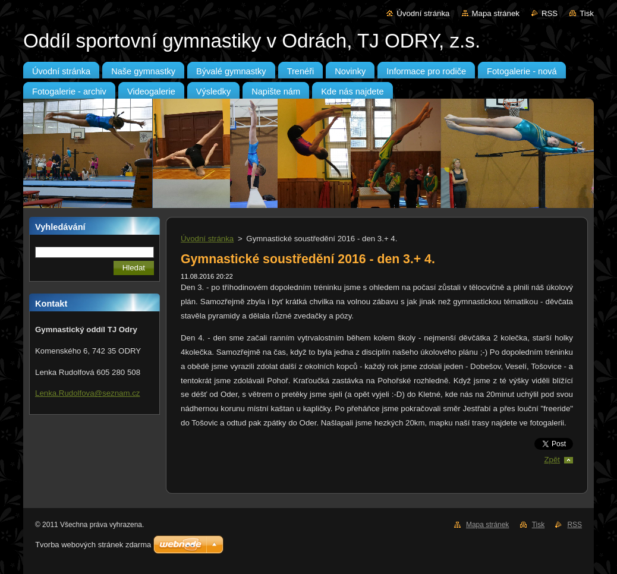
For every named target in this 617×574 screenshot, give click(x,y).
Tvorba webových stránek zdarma (93, 544)
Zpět (552, 459)
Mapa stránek (496, 13)
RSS (550, 13)
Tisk (587, 13)
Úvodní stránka (422, 13)
